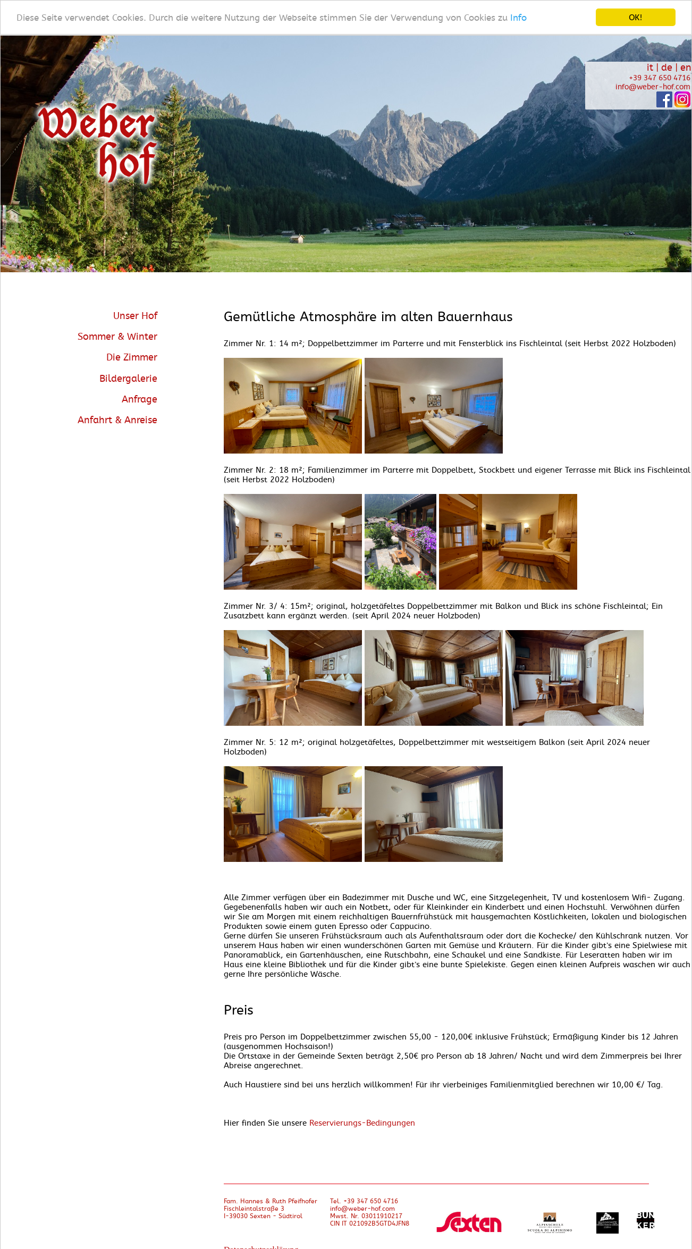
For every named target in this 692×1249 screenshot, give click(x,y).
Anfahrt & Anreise (117, 420)
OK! (636, 17)
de (666, 67)
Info (518, 17)
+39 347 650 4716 (659, 77)
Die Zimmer (131, 357)
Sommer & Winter (117, 336)
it (650, 67)
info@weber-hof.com (652, 86)
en (685, 67)
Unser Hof (135, 316)
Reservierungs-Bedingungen (362, 1123)
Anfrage (139, 399)
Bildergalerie (128, 378)
